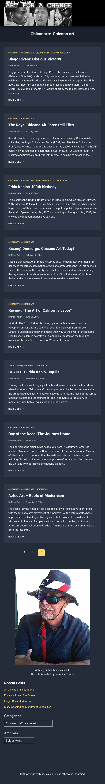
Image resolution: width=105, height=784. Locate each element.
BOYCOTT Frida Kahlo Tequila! (34, 372)
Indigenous (42, 489)
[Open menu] (97, 13)
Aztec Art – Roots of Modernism (36, 495)
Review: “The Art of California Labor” (40, 310)
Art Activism (15, 366)
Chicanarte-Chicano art (21, 53)
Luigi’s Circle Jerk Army (17, 701)
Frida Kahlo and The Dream (20, 695)
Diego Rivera (42, 53)
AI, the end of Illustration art (20, 689)
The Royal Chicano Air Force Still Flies (41, 125)
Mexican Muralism (60, 53)
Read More (16, 100)
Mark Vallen (16, 65)
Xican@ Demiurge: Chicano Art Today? (41, 248)
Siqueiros (62, 180)
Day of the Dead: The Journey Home (39, 434)
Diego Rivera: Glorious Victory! (34, 59)
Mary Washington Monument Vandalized (27, 707)
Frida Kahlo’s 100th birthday (32, 187)
